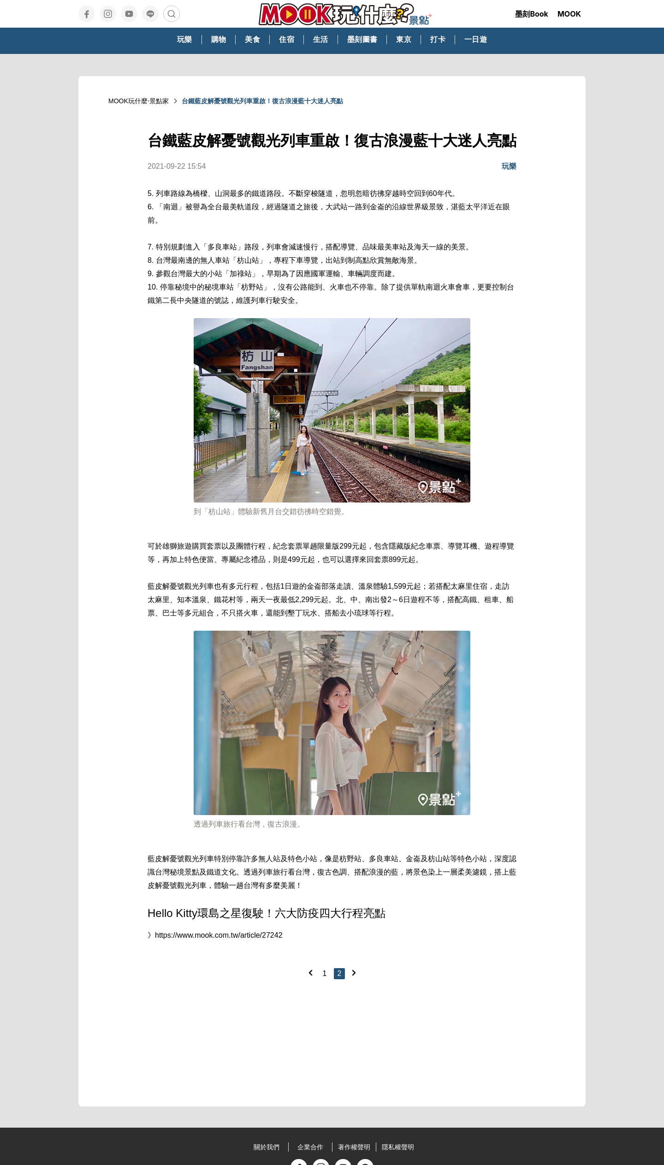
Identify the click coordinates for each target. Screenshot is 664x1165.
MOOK (569, 13)
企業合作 (310, 1147)
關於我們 (266, 1147)
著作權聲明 (354, 1147)
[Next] (354, 973)
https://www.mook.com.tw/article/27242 (219, 935)
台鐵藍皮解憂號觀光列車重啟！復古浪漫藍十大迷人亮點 (262, 101)
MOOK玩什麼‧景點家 (138, 101)
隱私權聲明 (398, 1147)
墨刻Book (531, 13)
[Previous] (310, 973)
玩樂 (509, 166)
